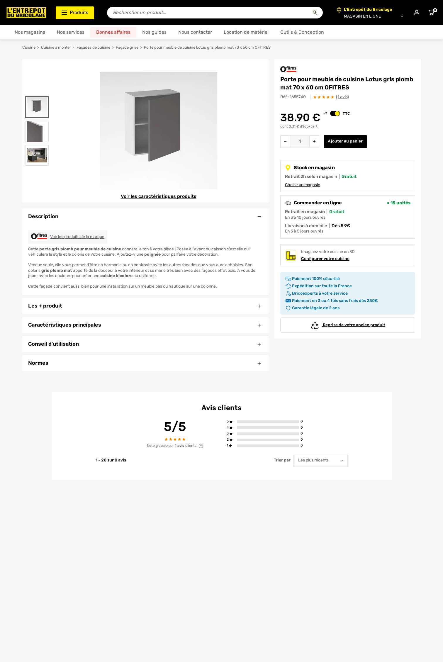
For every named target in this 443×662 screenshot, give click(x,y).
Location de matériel (246, 32)
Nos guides (154, 32)
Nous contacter (195, 32)
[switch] (335, 113)
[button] (268, 422)
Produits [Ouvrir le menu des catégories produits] (75, 12)
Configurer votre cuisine (325, 258)
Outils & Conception (302, 32)
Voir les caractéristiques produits (158, 196)
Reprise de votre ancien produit (347, 325)
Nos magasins (30, 32)
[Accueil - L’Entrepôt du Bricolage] (26, 12)
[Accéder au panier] (431, 12)
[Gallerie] (159, 131)
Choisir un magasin (302, 184)
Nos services (70, 32)
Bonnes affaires (113, 32)
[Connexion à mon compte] (416, 12)
